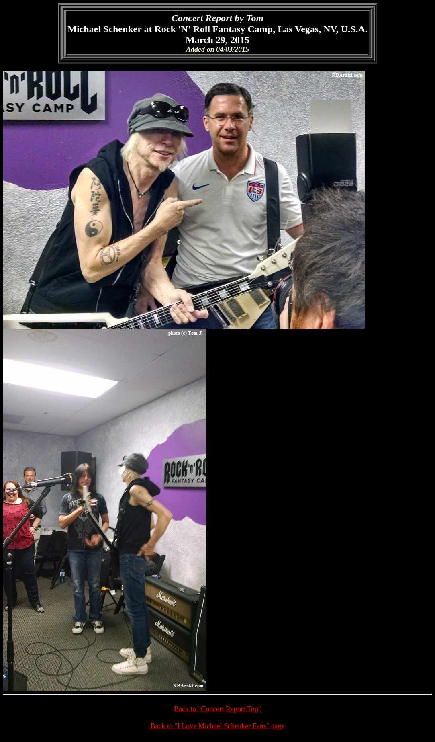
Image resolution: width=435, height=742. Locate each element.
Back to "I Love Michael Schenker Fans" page (217, 726)
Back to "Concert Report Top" (217, 709)
